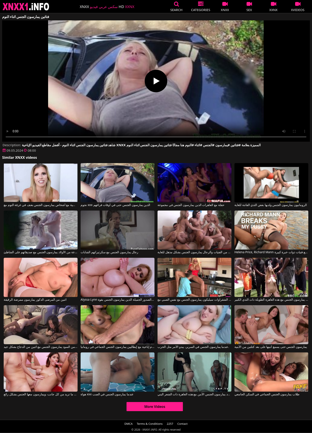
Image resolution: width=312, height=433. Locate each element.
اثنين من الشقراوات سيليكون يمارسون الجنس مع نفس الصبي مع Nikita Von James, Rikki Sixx (194, 300)
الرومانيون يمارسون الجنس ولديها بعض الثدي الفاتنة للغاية (270, 205)
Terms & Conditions (149, 424)
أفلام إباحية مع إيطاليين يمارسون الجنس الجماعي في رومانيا (117, 347)
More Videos (154, 406)
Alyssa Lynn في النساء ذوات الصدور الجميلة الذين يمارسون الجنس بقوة (117, 300)
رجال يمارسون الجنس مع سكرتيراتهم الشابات (109, 252)
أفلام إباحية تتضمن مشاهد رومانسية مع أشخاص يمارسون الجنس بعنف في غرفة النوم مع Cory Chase (41, 205)
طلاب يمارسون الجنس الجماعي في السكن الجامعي (266, 394)
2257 (170, 424)
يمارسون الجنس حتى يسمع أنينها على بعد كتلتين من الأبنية (270, 347)
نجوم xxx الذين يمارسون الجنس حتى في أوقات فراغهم (115, 205)
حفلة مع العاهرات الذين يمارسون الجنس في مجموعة (191, 205)
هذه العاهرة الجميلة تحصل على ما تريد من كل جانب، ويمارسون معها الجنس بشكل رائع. (41, 394)
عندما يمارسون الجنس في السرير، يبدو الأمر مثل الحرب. (193, 347)
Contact (182, 424)
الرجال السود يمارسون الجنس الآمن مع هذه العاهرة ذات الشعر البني (194, 394)
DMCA (128, 424)
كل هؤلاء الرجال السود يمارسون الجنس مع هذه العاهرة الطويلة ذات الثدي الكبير (271, 300)
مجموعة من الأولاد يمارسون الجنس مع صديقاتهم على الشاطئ (41, 252)
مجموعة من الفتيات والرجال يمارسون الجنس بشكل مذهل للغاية (194, 252)
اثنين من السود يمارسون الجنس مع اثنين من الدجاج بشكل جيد (41, 347)
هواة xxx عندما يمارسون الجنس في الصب (107, 394)
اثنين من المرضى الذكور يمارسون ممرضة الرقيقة (35, 300)
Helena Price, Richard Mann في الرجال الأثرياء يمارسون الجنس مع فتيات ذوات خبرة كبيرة (271, 252)
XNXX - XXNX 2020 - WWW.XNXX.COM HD (26, 6)
